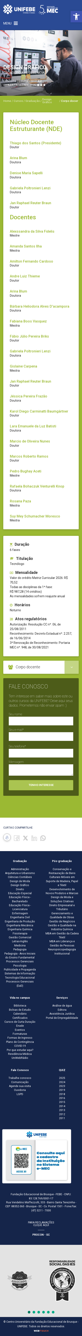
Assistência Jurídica (62, 1013)
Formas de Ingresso (19, 1037)
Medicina (20, 945)
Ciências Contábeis (20, 877)
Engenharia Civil (20, 917)
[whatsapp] (43, 838)
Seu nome (15, 714)
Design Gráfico (20, 885)
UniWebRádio (20, 1057)
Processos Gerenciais (20, 961)
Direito (20, 889)
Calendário (20, 1013)
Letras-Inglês (20, 941)
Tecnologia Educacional (20, 977)
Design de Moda (20, 881)
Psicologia (19, 965)
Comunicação (20, 1082)
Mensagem (16, 762)
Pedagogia (19, 949)
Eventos (20, 1029)
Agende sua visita (20, 1086)
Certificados (20, 1017)
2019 (62, 1090)
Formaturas (20, 1033)
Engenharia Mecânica (20, 925)
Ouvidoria (20, 1090)
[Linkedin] (34, 838)
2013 (62, 1110)
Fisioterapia (20, 933)
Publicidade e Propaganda (20, 969)
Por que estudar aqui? (20, 1050)
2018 (62, 1094)
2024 (62, 1082)
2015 (62, 1102)
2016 (62, 1098)
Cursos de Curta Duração (19, 1021)
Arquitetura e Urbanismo (20, 873)
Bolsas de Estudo (20, 1009)
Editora (62, 1009)
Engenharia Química (20, 929)
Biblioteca (20, 1005)
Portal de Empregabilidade (62, 1017)
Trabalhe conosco (20, 1078)
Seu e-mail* (16, 730)
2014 (62, 1106)
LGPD (20, 1094)
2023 (62, 1086)
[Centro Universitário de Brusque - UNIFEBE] (30, 9)
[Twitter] (25, 838)
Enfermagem (20, 913)
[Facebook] (16, 838)
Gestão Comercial (20, 937)
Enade (20, 1025)
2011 (62, 1118)
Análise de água (62, 1005)
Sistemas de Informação (20, 973)
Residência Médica (20, 1054)
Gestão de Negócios (62, 921)
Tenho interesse (41, 785)
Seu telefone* (17, 746)
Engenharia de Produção (20, 921)
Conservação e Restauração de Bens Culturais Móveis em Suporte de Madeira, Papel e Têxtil (62, 877)
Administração (20, 869)
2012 (62, 1114)
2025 (62, 1078)
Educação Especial (20, 893)
